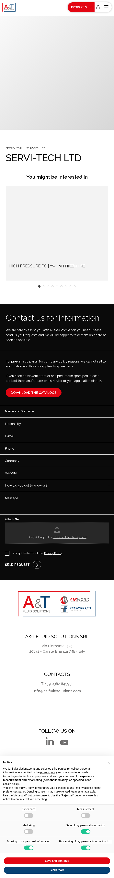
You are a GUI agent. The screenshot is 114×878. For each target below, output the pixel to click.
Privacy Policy (53, 553)
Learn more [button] (57, 870)
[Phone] (57, 448)
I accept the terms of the (37, 553)
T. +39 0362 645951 (57, 683)
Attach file (12, 519)
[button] (39, 286)
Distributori (14, 148)
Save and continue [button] (57, 860)
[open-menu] (107, 7)
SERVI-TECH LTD (35, 148)
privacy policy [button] (48, 772)
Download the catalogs (33, 393)
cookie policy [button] (11, 783)
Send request (17, 565)
